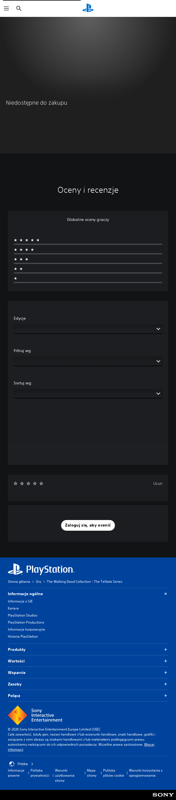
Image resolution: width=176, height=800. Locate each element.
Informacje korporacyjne (26, 629)
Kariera (13, 608)
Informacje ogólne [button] (88, 594)
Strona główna (19, 581)
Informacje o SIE (20, 601)
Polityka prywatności (40, 773)
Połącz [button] (88, 695)
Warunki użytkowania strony (65, 775)
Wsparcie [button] (88, 672)
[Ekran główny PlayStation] (88, 8)
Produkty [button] (88, 649)
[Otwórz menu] (6, 8)
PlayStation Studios (23, 615)
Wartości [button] (88, 661)
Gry (38, 581)
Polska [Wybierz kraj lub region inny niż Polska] (21, 764)
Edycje (20, 318)
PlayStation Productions (26, 622)
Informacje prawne (16, 773)
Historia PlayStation (23, 636)
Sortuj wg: (23, 383)
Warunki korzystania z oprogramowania (146, 773)
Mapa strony (91, 773)
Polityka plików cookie (113, 773)
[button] (88, 525)
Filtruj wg (22, 350)
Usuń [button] (157, 483)
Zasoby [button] (88, 684)
